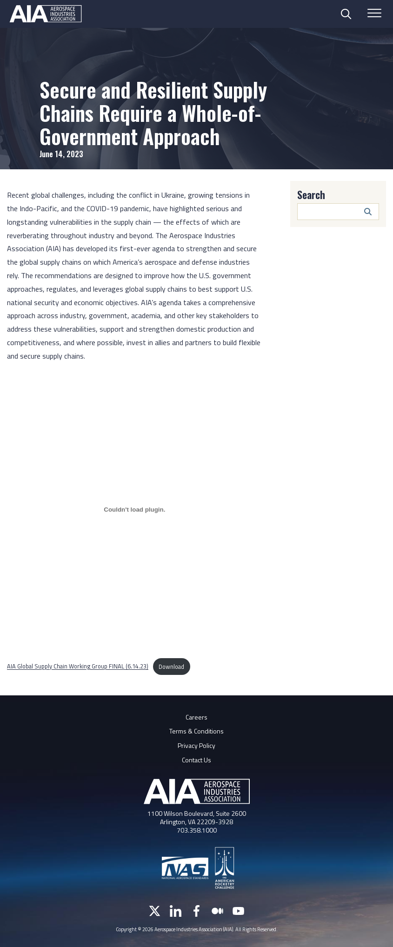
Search (311, 194)
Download (171, 666)
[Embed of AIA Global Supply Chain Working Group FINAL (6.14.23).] (134, 509)
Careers (196, 717)
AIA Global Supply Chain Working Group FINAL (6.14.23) (77, 666)
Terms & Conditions (196, 731)
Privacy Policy (196, 745)
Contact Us (196, 760)
